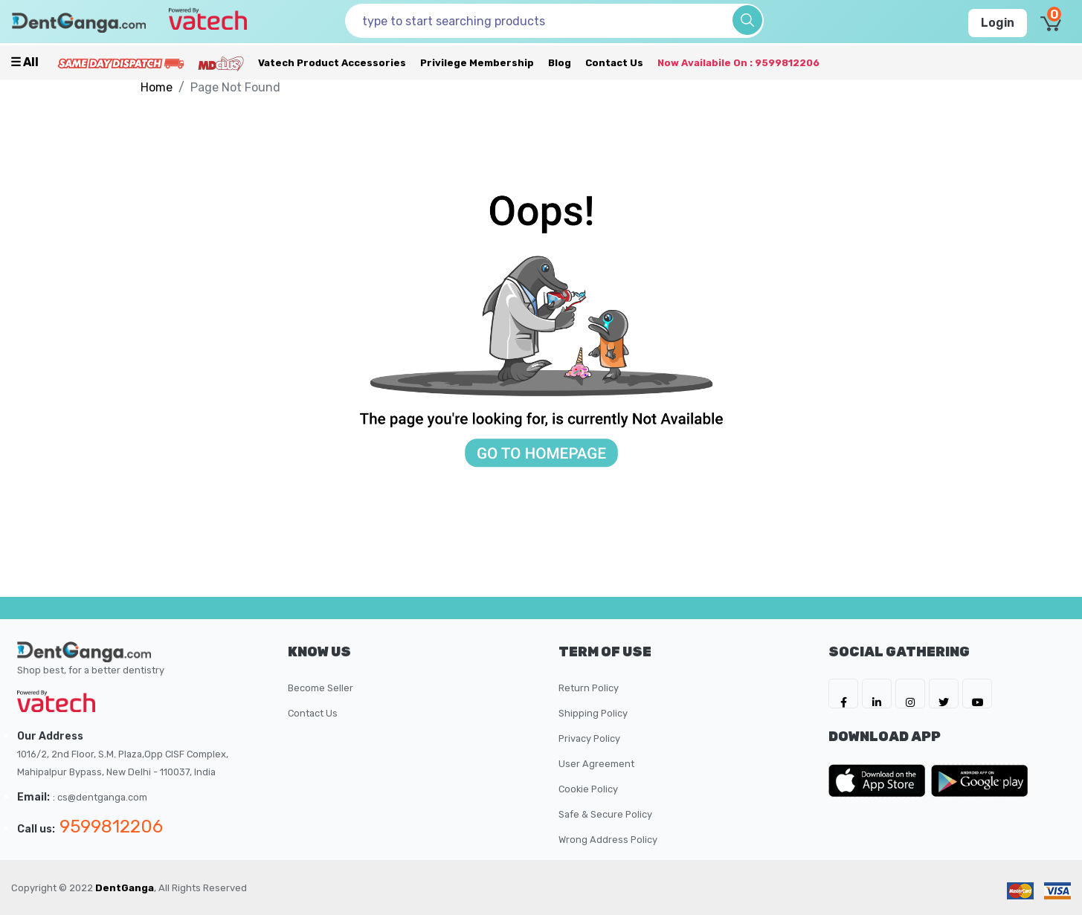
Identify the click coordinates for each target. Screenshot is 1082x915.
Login (997, 23)
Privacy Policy (589, 738)
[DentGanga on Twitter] (944, 693)
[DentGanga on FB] (843, 693)
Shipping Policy (593, 713)
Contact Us (614, 62)
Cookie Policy (588, 789)
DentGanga (124, 887)
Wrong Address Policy (607, 839)
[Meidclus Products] (221, 62)
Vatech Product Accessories (332, 62)
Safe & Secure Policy (605, 814)
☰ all (24, 62)
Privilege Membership (477, 62)
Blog (559, 62)
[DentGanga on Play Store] (979, 780)
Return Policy (588, 687)
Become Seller (320, 687)
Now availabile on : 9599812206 (738, 62)
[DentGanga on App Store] (879, 780)
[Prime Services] (120, 62)
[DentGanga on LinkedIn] (877, 693)
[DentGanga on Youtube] (977, 693)
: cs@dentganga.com (100, 797)
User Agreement (596, 763)
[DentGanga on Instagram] (910, 693)
